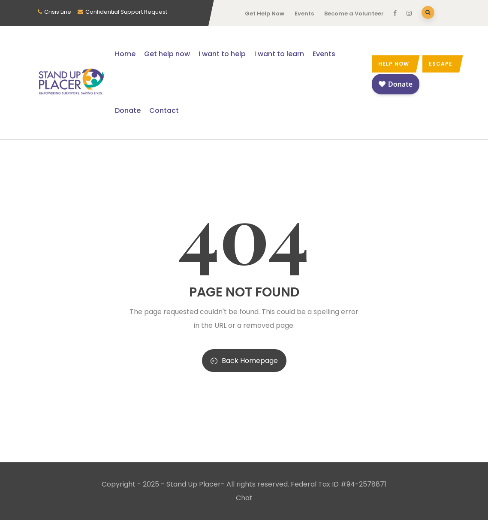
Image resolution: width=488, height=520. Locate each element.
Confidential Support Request (126, 12)
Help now (393, 63)
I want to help (222, 54)
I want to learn (279, 54)
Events (304, 13)
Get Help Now (264, 13)
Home (125, 54)
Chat (244, 498)
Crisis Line (57, 12)
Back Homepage (244, 361)
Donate (128, 110)
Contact (164, 110)
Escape (440, 63)
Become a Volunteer (354, 13)
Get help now (167, 54)
